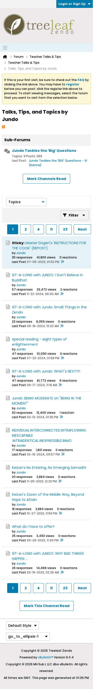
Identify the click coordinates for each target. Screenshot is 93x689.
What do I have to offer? (33, 526)
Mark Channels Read (46, 178)
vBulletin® (45, 657)
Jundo (21, 253)
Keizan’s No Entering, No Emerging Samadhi (49, 467)
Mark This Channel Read (46, 605)
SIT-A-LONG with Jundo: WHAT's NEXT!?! (46, 371)
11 (51, 229)
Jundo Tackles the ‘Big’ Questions (44, 150)
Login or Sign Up (75, 4)
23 (65, 229)
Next (82, 229)
